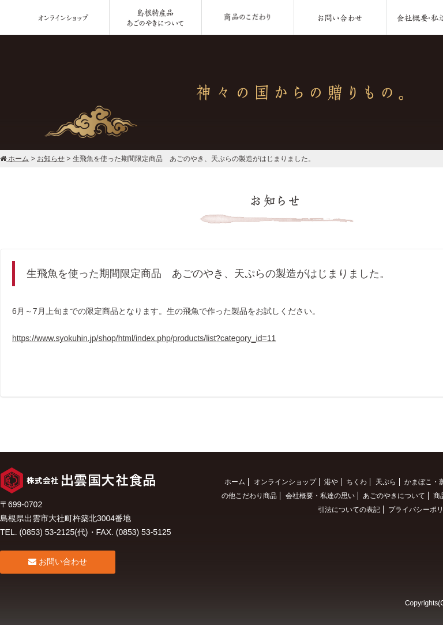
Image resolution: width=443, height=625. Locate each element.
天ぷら (386, 482)
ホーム (234, 482)
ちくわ (356, 482)
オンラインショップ (285, 482)
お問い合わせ (57, 561)
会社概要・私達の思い (320, 496)
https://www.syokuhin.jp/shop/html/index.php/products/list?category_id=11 (144, 338)
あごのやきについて (394, 496)
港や (331, 482)
